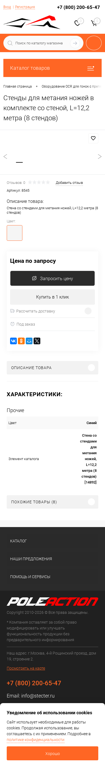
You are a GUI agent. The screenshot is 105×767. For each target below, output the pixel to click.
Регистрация (25, 7)
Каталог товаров (52, 68)
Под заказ (22, 324)
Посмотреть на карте (26, 668)
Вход (7, 7)
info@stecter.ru (38, 696)
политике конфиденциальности (35, 739)
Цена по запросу (33, 261)
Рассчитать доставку (32, 311)
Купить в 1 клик (52, 297)
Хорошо (52, 753)
